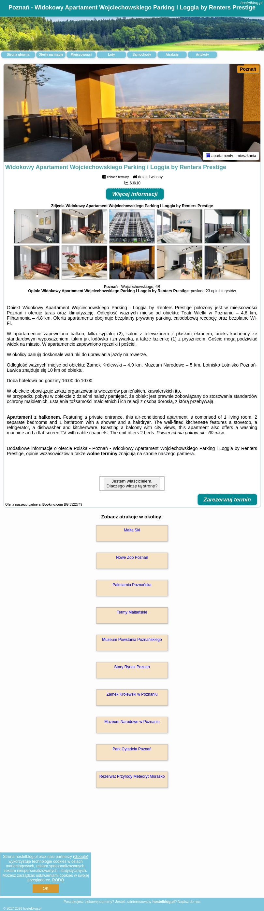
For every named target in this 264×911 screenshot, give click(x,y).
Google (80, 856)
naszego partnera (176, 453)
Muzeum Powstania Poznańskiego (132, 639)
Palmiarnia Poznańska (131, 585)
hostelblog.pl (251, 3)
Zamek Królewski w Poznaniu (132, 694)
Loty (111, 54)
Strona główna (18, 54)
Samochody (142, 54)
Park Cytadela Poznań (131, 749)
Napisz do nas (189, 902)
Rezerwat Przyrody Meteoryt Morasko (132, 776)
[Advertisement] (132, 849)
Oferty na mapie (50, 54)
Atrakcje (172, 54)
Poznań (248, 69)
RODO (58, 880)
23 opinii (213, 291)
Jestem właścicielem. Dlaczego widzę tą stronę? (132, 483)
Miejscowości (81, 54)
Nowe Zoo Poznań (132, 557)
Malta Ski (132, 530)
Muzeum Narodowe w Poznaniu (131, 721)
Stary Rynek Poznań (132, 667)
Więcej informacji (135, 194)
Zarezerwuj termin (227, 500)
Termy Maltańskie (132, 612)
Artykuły (202, 54)
